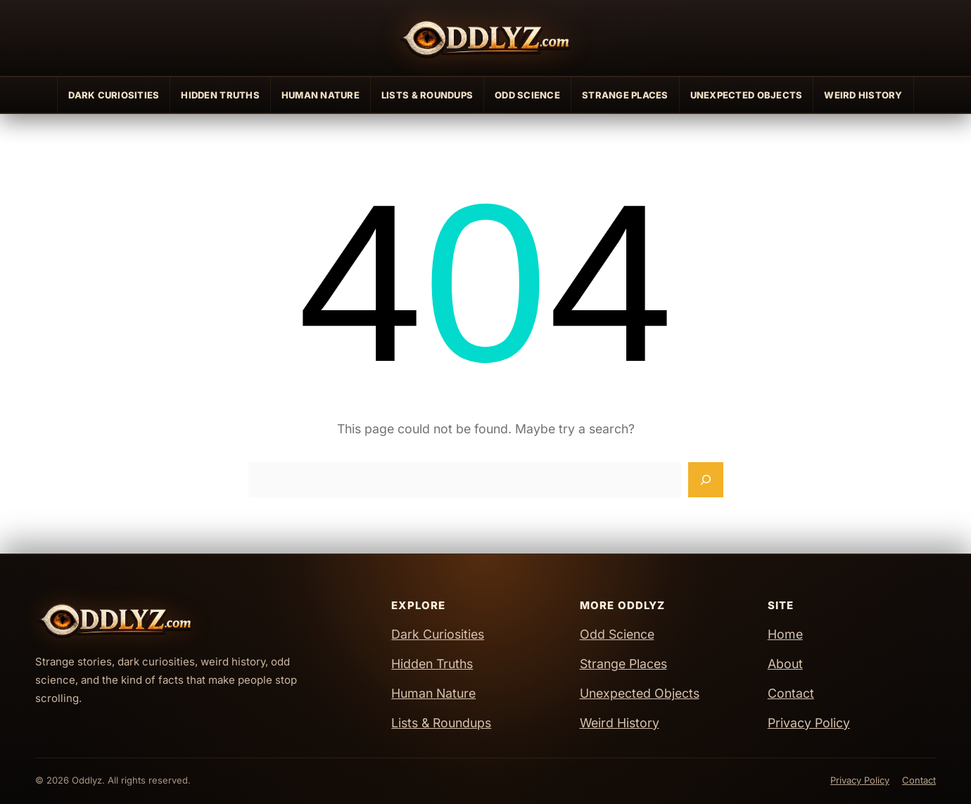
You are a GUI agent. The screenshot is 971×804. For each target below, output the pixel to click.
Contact (791, 693)
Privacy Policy (809, 722)
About (785, 663)
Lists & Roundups (427, 95)
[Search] (705, 479)
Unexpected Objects (746, 95)
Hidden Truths (220, 95)
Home (785, 634)
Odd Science (527, 95)
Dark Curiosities (113, 95)
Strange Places (625, 95)
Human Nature (320, 95)
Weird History (863, 95)
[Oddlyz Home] (485, 37)
